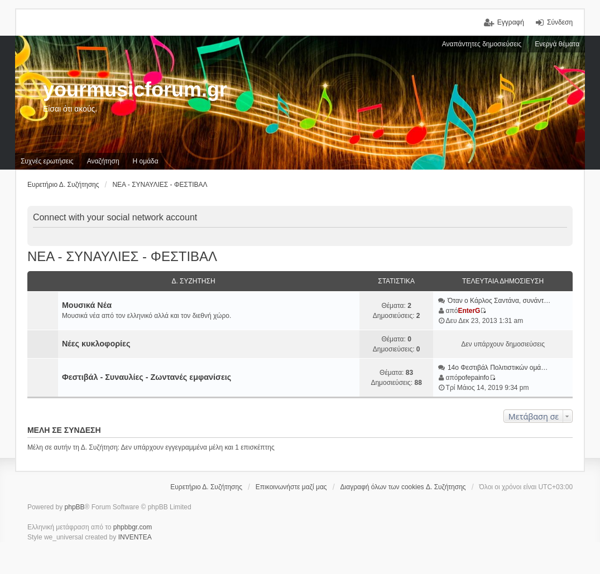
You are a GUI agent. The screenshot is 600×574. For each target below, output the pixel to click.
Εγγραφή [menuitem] (510, 22)
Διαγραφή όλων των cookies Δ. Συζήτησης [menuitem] (403, 487)
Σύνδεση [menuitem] (560, 22)
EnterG (469, 311)
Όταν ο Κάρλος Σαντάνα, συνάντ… (499, 301)
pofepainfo (473, 378)
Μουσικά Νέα (87, 305)
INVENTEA (135, 537)
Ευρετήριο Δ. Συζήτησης (206, 487)
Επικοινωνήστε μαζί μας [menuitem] (291, 487)
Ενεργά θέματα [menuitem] (557, 44)
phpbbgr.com (132, 527)
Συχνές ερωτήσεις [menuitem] (47, 161)
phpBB (75, 507)
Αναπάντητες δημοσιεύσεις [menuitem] (482, 44)
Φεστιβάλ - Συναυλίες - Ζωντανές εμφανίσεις (146, 377)
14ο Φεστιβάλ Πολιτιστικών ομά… (498, 368)
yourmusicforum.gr (135, 89)
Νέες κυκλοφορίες (96, 343)
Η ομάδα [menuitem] (146, 161)
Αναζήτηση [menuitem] (103, 161)
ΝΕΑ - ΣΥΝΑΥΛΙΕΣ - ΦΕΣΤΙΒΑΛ (122, 256)
